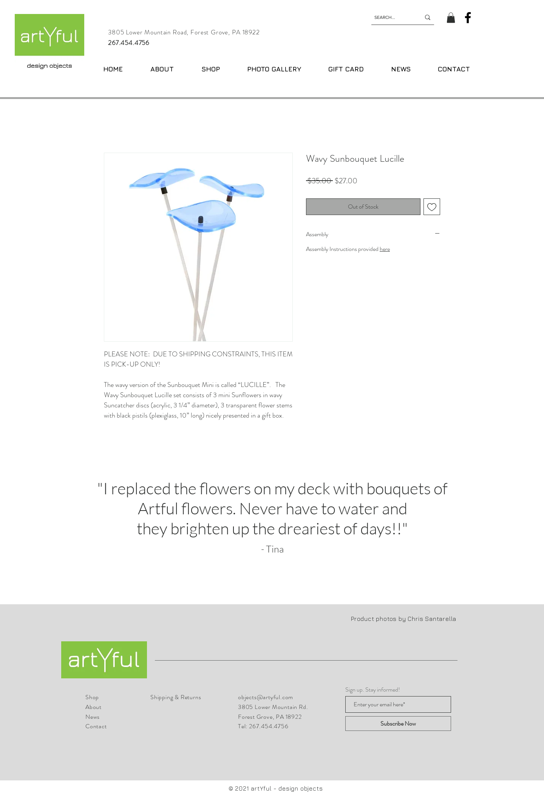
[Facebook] (468, 17)
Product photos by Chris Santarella (404, 618)
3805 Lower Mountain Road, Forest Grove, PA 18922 (184, 32)
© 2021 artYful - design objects (276, 788)
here (385, 249)
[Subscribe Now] (398, 723)
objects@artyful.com (265, 697)
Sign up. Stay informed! (372, 690)
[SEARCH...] (391, 17)
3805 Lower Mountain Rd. (273, 707)
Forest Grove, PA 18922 (270, 716)
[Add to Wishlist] (431, 206)
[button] (451, 17)
